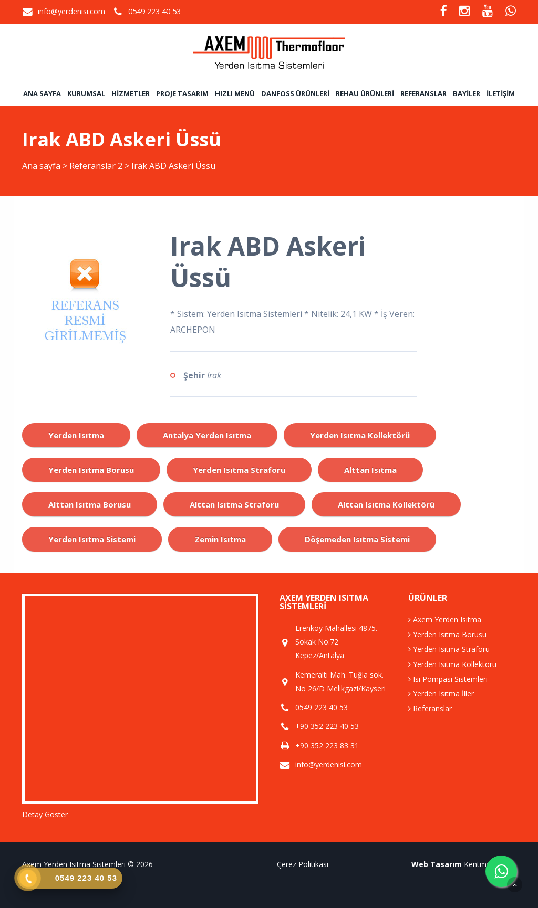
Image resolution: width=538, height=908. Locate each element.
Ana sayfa (42, 93)
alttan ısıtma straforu (234, 504)
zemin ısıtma (220, 539)
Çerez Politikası (302, 864)
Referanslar (423, 93)
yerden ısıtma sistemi (92, 539)
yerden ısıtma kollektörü (360, 435)
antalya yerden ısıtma (207, 435)
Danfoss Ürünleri (295, 93)
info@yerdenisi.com (71, 11)
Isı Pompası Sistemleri (448, 679)
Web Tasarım (436, 864)
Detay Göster (45, 814)
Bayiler (466, 93)
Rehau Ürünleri (365, 93)
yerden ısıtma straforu (239, 469)
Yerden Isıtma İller (441, 694)
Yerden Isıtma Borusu (447, 634)
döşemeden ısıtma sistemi (357, 539)
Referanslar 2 (95, 166)
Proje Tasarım (182, 93)
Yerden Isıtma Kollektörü (452, 664)
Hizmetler (130, 93)
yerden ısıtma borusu (91, 469)
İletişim (501, 93)
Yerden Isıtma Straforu (449, 649)
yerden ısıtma (76, 435)
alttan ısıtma (370, 469)
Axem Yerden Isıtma (444, 620)
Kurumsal (86, 93)
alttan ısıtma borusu (89, 504)
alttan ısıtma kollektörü (386, 504)
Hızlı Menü (235, 93)
